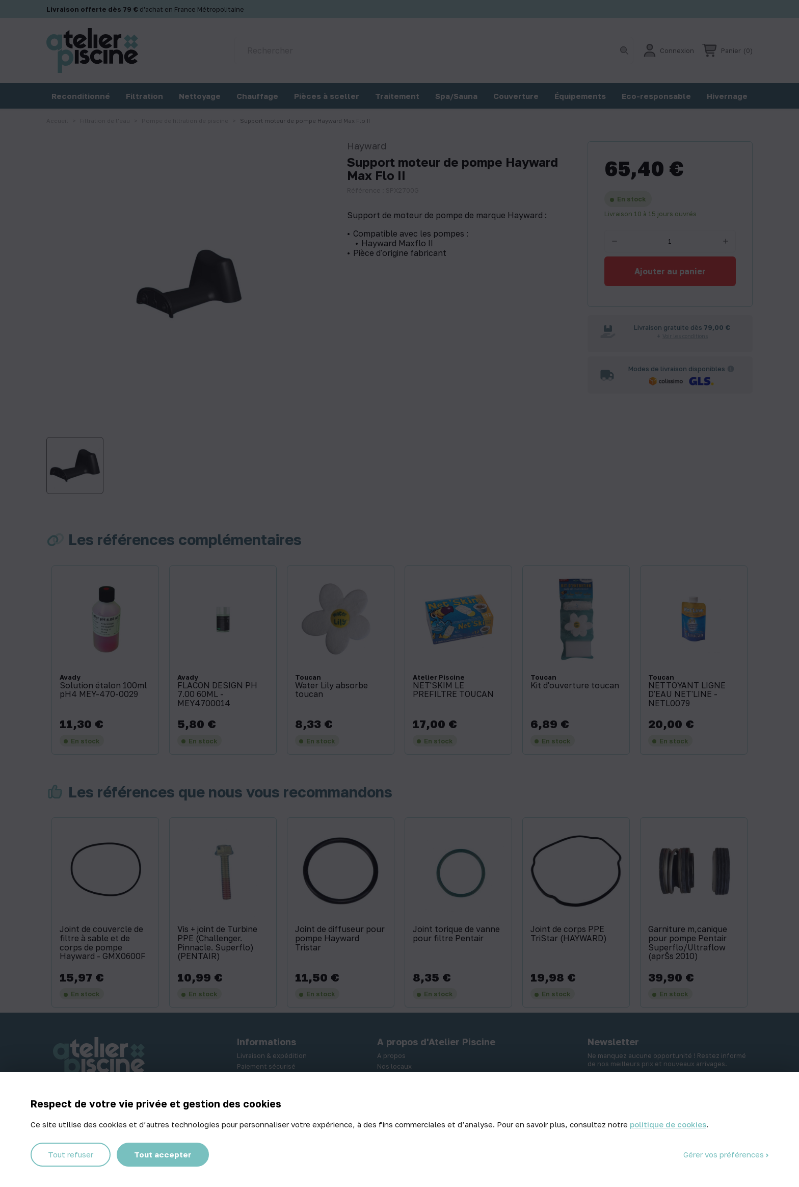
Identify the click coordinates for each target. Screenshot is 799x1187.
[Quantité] (670, 241)
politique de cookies (668, 1124)
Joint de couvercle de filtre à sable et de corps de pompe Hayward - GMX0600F (103, 943)
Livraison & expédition (272, 1055)
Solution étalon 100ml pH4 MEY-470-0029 (103, 690)
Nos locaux (394, 1066)
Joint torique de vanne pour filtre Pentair (456, 934)
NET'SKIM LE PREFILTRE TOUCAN (453, 690)
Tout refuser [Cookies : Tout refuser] (70, 1154)
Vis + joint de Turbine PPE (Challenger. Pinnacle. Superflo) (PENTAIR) (217, 943)
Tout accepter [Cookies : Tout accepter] (163, 1154)
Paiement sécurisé (266, 1066)
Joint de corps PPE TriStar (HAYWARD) (568, 934)
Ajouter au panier (670, 271)
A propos (391, 1055)
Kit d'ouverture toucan (574, 685)
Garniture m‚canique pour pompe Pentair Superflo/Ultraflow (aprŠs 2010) (687, 943)
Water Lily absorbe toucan (331, 690)
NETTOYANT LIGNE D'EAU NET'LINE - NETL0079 (687, 694)
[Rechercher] (433, 50)
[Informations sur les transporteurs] (731, 369)
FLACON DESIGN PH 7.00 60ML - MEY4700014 (217, 694)
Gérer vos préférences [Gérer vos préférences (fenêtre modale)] (724, 1154)
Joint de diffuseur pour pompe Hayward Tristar (340, 938)
